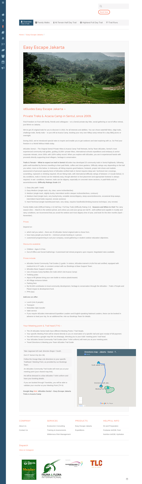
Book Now (104, 12)
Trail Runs (112, 22)
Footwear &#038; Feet (112, 430)
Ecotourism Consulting (56, 426)
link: (36, 391)
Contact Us (23, 430)
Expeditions (79, 430)
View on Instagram (26, 450)
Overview (26, 23)
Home (21, 35)
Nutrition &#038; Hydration (113, 434)
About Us (22, 426)
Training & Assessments (56, 430)
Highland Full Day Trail (91, 22)
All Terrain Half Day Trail (64, 22)
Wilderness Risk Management (59, 434)
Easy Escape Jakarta (34, 35)
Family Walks (42, 22)
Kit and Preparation (110, 426)
